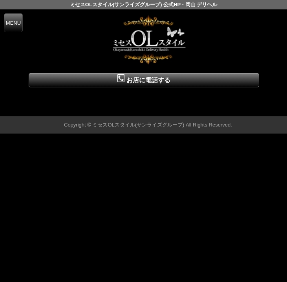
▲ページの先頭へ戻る (257, 109)
